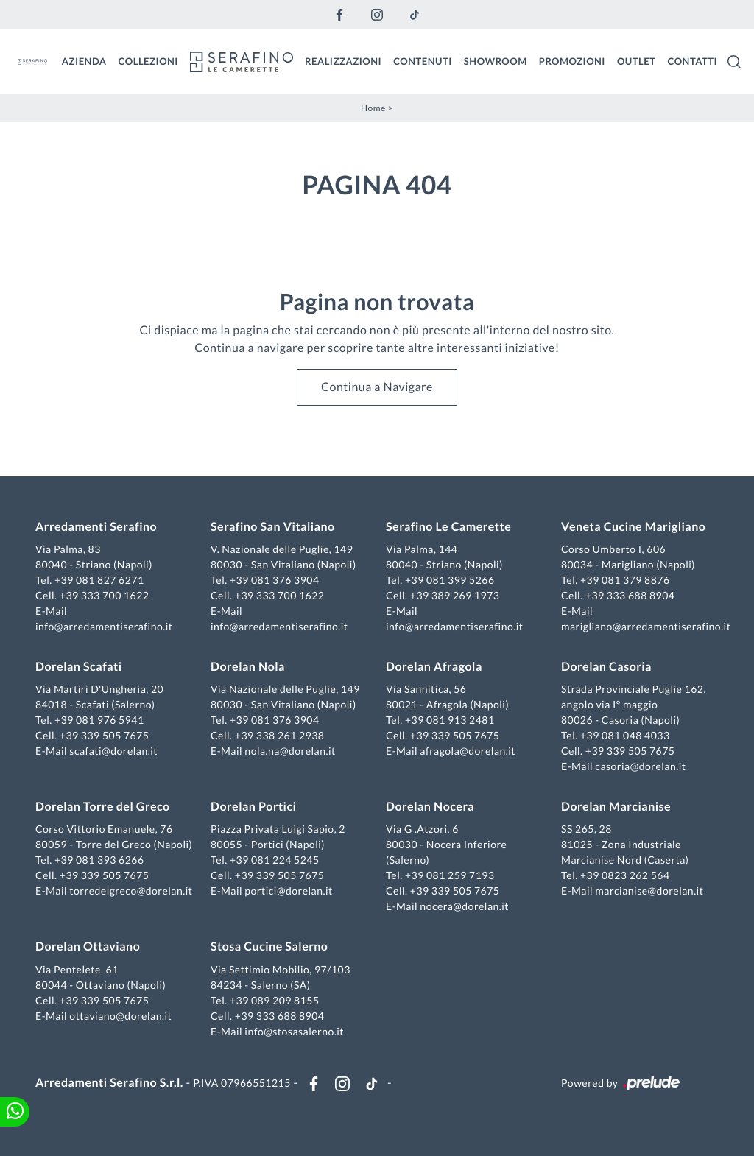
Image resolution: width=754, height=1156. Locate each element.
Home (373, 107)
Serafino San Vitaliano (273, 527)
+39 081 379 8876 (625, 580)
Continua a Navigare (377, 387)
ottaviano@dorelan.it (120, 1015)
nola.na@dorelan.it (289, 750)
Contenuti (422, 61)
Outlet (636, 61)
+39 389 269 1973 (455, 595)
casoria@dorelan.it (640, 766)
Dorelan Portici (253, 807)
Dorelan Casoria (606, 667)
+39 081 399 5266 (450, 580)
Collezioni (148, 61)
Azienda (84, 61)
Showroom (495, 61)
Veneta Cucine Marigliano (633, 527)
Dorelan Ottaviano (87, 947)
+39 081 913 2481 (450, 719)
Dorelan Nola (248, 667)
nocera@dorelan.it (464, 906)
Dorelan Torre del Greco (102, 807)
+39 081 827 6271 (99, 580)
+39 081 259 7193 (450, 875)
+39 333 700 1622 (104, 595)
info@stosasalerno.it (294, 1031)
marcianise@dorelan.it (649, 890)
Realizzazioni (343, 61)
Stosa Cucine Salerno (269, 947)
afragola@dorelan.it (467, 750)
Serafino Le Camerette (448, 527)
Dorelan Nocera (430, 807)
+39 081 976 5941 (99, 719)
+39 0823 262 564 (625, 875)
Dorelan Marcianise (616, 807)
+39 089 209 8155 (275, 1000)
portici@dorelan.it (288, 890)
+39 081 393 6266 (99, 859)
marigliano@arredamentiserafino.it (645, 626)
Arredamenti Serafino (96, 527)
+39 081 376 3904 (275, 580)
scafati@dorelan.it (113, 750)
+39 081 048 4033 (625, 735)
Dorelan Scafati (78, 667)
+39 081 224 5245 (275, 859)
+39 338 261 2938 (280, 735)
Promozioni (572, 61)
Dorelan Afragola (434, 667)
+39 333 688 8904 (630, 595)
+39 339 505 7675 (104, 735)
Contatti (692, 61)
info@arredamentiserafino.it (103, 626)
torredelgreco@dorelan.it (130, 890)
